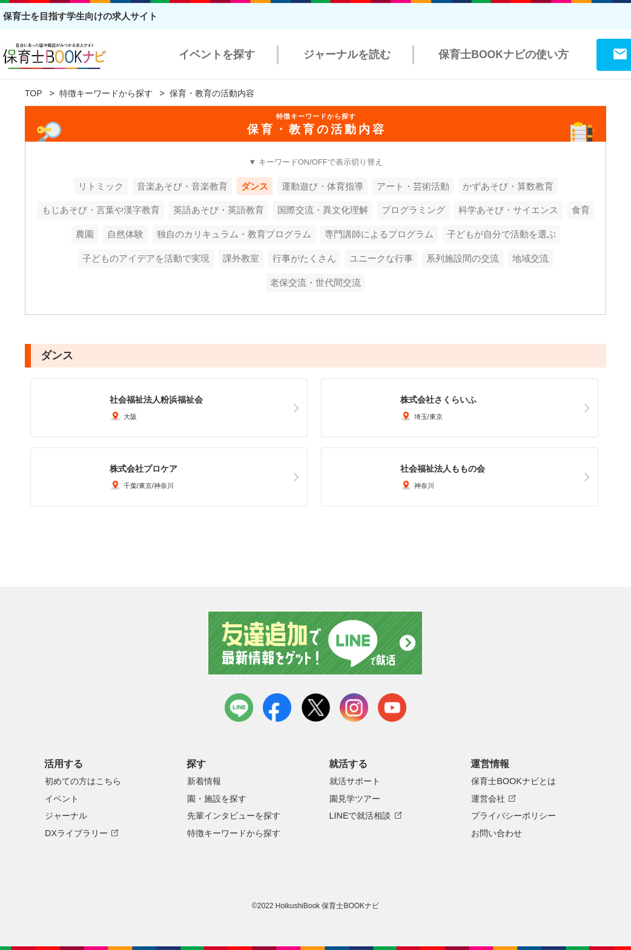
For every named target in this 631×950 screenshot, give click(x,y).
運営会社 (488, 798)
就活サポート (354, 781)
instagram (354, 707)
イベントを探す (217, 54)
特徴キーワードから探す (106, 93)
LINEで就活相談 (360, 815)
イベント (62, 798)
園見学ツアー (354, 798)
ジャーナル (66, 815)
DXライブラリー (76, 833)
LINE (239, 707)
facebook (277, 707)
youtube (392, 707)
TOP (33, 93)
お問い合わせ (496, 833)
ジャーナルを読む (347, 54)
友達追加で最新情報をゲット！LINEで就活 (316, 643)
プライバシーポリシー (513, 815)
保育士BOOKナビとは (513, 781)
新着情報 (204, 781)
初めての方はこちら (83, 781)
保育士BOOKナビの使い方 (503, 54)
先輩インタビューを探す (233, 815)
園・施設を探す (216, 798)
